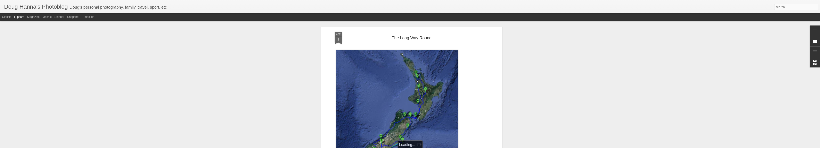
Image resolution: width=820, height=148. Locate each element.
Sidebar (59, 16)
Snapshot (73, 16)
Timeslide (88, 16)
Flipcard (19, 16)
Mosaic (46, 16)
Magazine (33, 16)
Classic (6, 16)
